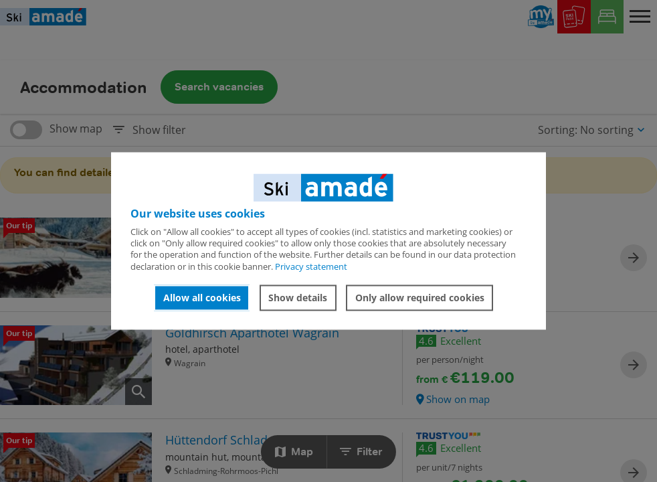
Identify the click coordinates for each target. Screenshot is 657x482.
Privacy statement (311, 266)
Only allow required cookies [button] (419, 297)
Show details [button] (297, 297)
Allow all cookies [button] (202, 297)
